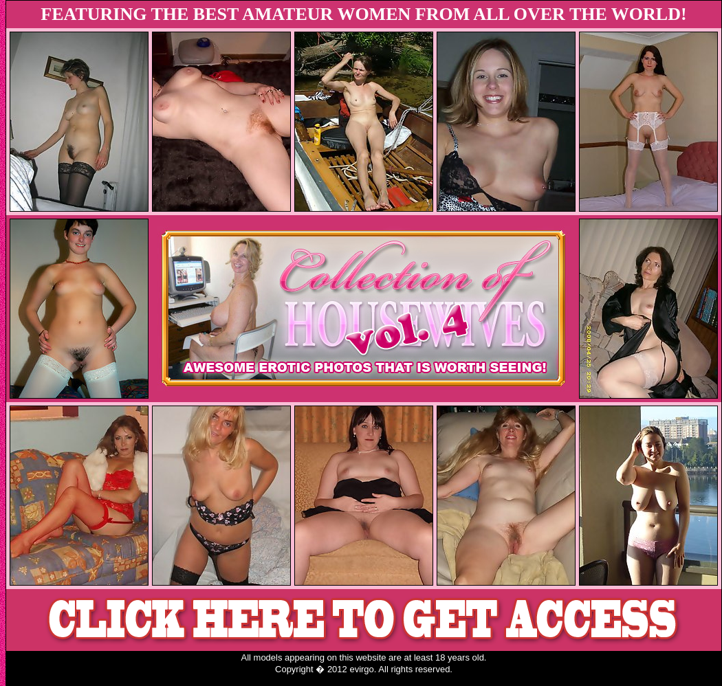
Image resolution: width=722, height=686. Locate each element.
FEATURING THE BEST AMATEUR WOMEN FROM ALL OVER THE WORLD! (363, 14)
